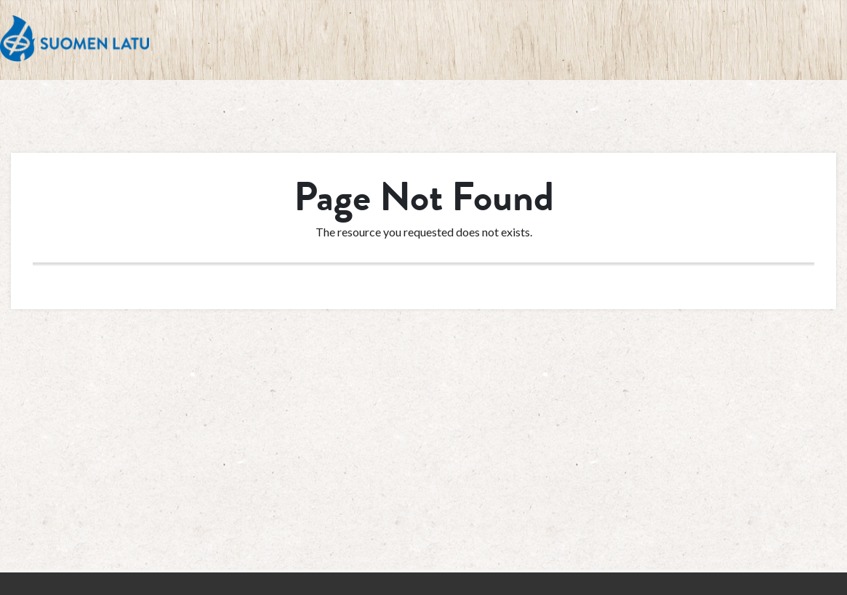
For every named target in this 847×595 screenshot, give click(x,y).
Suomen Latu (74, 39)
